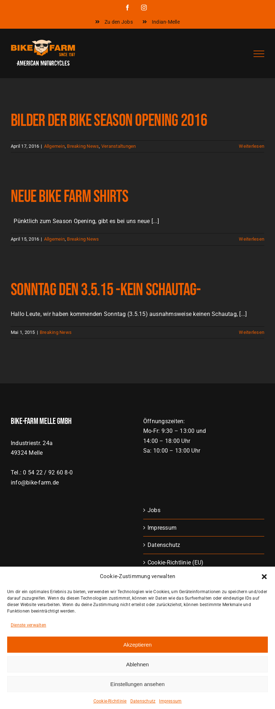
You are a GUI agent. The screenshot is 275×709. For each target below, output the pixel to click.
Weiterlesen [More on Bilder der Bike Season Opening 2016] (251, 146)
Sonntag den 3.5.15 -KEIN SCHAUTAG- (106, 290)
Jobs (154, 510)
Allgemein (54, 146)
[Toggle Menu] (259, 54)
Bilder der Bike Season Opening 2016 (109, 120)
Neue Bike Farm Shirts (69, 196)
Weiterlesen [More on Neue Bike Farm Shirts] (251, 239)
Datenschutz (164, 545)
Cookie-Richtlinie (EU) (175, 562)
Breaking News (83, 146)
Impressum (162, 527)
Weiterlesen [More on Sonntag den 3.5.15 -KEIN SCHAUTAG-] (251, 332)
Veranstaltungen (118, 146)
